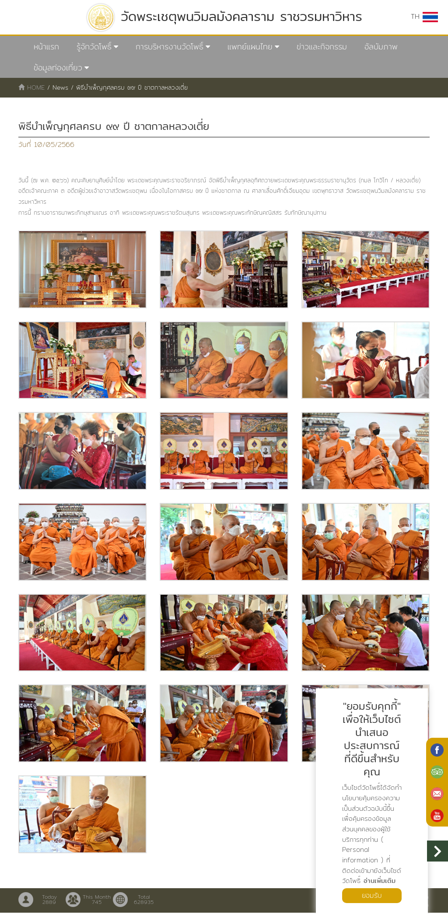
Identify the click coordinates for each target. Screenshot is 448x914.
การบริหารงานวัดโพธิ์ (169, 46)
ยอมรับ (372, 895)
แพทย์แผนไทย (250, 46)
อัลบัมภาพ (381, 46)
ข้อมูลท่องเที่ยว (58, 67)
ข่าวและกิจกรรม (322, 46)
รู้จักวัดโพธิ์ (94, 46)
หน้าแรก (46, 46)
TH (424, 16)
